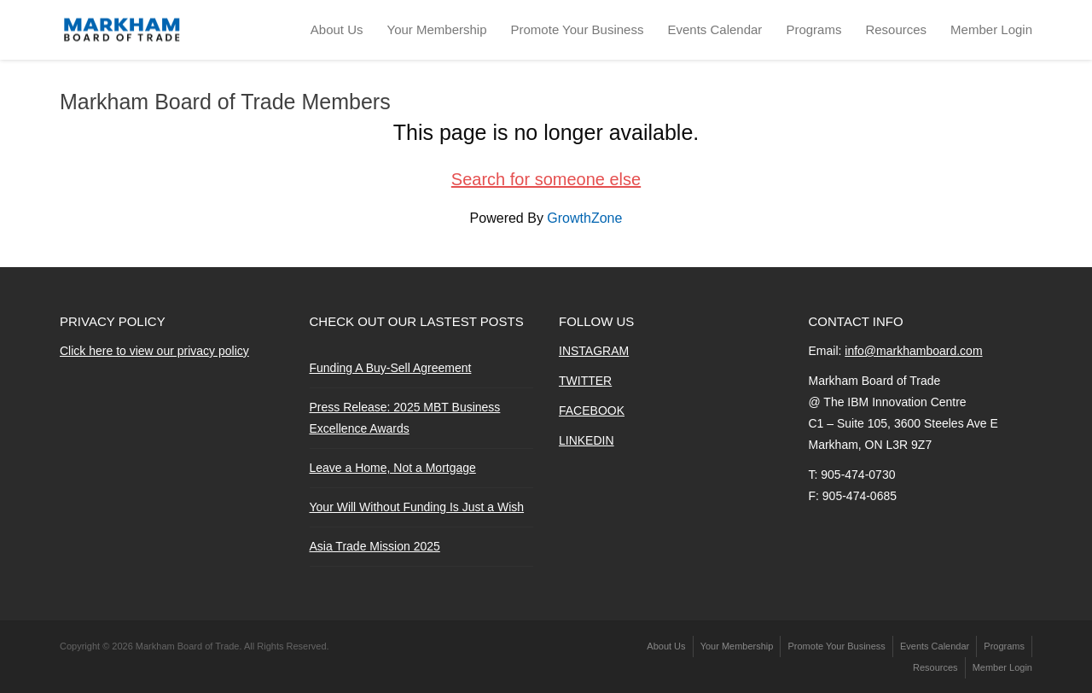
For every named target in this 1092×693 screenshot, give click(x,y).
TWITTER (585, 380)
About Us (337, 29)
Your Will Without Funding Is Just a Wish (417, 507)
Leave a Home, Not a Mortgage (393, 468)
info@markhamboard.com (913, 351)
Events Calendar (714, 29)
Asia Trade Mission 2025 (375, 546)
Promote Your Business (577, 29)
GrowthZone (584, 218)
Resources (895, 29)
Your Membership (437, 29)
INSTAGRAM (594, 351)
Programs (813, 29)
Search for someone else (546, 179)
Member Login (991, 29)
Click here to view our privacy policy (154, 351)
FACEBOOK (591, 410)
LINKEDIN (586, 440)
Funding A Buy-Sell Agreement (391, 368)
